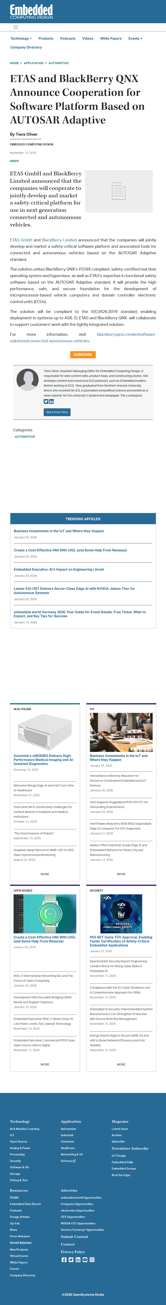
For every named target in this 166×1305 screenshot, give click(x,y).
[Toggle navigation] (15, 27)
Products (46, 38)
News (13, 1230)
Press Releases (20, 1236)
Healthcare (68, 1148)
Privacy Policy (73, 1251)
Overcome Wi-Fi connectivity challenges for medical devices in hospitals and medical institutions (43, 811)
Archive (117, 1135)
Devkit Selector (21, 1242)
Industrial (67, 1135)
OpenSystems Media (88, 1294)
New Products (19, 1249)
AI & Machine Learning (24, 1129)
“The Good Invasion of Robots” (34, 833)
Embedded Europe (124, 1168)
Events (14, 1269)
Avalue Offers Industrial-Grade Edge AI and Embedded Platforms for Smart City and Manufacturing (118, 850)
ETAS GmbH (21, 240)
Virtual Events (19, 1256)
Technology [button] (21, 38)
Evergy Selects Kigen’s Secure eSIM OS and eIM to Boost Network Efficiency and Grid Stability (119, 1040)
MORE (45, 874)
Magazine (120, 1121)
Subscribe (83, 354)
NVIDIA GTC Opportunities (78, 1223)
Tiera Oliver (27, 135)
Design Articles (20, 1217)
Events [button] (135, 38)
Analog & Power (20, 1148)
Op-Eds (15, 1223)
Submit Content (74, 1236)
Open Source (18, 1141)
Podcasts (67, 38)
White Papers (111, 38)
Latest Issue (120, 1129)
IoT (12, 1135)
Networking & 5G (72, 1154)
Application (33, 63)
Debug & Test (19, 1180)
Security (15, 1161)
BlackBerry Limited (59, 240)
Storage (15, 1174)
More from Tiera (57, 412)
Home (14, 63)
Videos (87, 38)
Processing (17, 1154)
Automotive (58, 63)
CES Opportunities (73, 1217)
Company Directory (26, 47)
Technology (20, 1121)
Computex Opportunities (77, 1204)
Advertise (69, 1190)
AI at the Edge (121, 1175)
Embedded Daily (122, 1162)
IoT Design (119, 1156)
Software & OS (19, 1167)
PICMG (14, 1198)
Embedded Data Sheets (25, 1204)
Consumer (67, 1141)
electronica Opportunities (77, 1210)
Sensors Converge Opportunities (82, 1230)
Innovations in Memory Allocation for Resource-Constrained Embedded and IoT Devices (118, 780)
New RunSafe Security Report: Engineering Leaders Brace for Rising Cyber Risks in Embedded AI (118, 966)
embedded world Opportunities (81, 1198)
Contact (68, 1244)
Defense (68, 1161)
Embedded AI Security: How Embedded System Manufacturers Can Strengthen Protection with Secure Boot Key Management (121, 1014)
